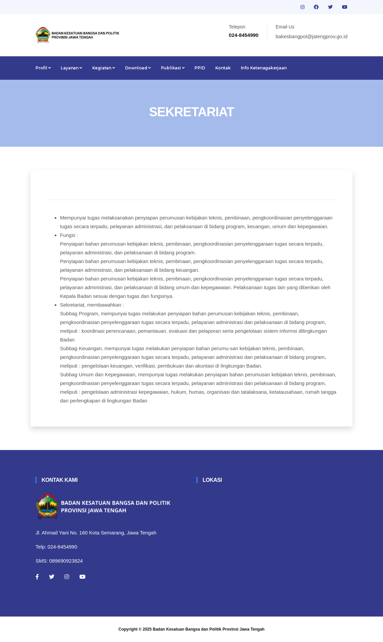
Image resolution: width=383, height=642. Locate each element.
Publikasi (173, 67)
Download (138, 67)
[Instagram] (66, 577)
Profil (43, 67)
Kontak (223, 67)
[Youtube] (82, 577)
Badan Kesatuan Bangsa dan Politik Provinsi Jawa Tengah (209, 629)
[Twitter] (52, 577)
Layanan (71, 67)
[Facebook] (37, 577)
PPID (200, 67)
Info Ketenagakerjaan (264, 67)
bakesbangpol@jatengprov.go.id (311, 36)
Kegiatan (103, 67)
